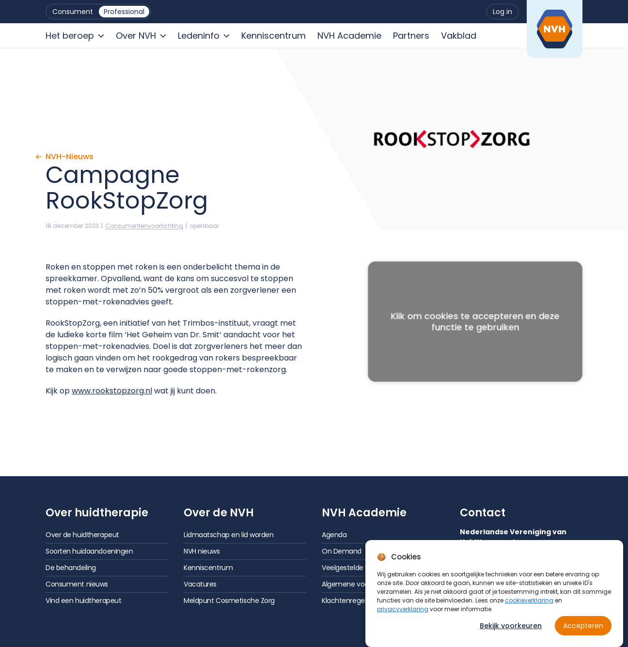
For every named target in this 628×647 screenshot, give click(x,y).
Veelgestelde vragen (355, 567)
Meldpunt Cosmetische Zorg (229, 600)
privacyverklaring (402, 609)
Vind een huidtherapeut (83, 600)
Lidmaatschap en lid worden (229, 535)
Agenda (334, 535)
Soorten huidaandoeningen (89, 551)
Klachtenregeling (349, 600)
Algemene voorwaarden (360, 584)
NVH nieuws (202, 551)
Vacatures (200, 584)
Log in (502, 11)
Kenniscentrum (208, 567)
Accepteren (583, 626)
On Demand (341, 551)
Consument (72, 11)
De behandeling (71, 567)
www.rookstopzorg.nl (112, 390)
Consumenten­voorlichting (144, 226)
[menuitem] (72, 11)
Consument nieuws (77, 584)
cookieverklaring (529, 600)
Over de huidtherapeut (82, 535)
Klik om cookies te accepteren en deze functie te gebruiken (475, 321)
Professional (124, 11)
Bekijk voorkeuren (511, 626)
